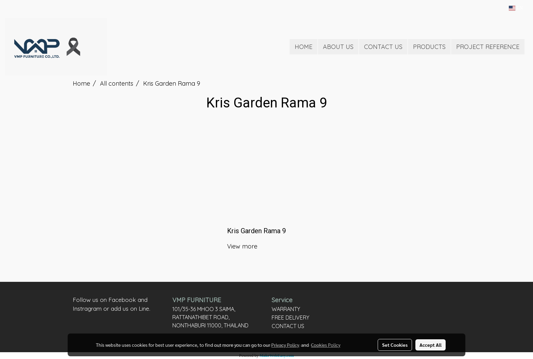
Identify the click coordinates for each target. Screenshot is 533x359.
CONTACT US (383, 47)
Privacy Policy (285, 345)
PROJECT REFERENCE (487, 47)
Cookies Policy (325, 345)
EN (516, 8)
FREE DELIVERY (290, 317)
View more (243, 246)
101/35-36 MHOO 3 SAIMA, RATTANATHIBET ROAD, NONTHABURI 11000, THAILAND (210, 317)
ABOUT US (338, 47)
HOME (303, 47)
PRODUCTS (429, 47)
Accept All (430, 345)
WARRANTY (286, 309)
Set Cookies (395, 345)
